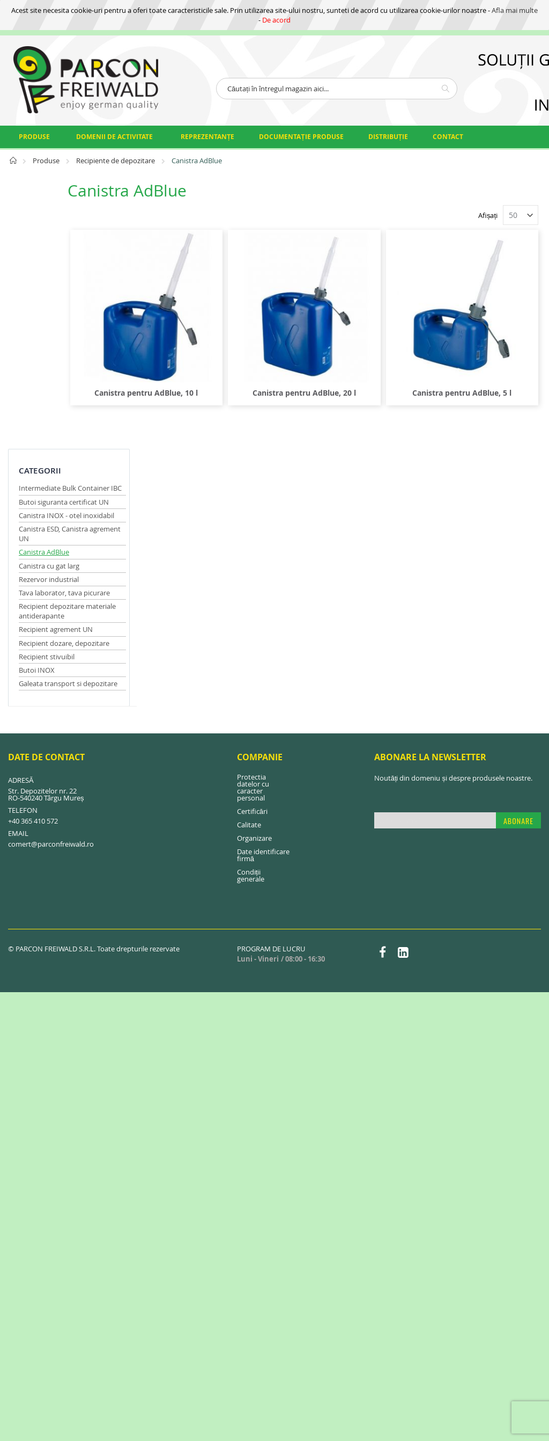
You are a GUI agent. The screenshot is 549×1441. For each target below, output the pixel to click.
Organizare (254, 581)
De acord (276, 20)
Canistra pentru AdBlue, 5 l (474, 368)
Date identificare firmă (263, 598)
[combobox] (336, 88)
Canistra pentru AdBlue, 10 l (207, 368)
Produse (47, 160)
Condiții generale (250, 618)
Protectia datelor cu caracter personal (253, 530)
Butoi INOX (37, 413)
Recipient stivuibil (47, 399)
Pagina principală (14, 163)
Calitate (249, 568)
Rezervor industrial (49, 322)
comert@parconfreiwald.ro (51, 587)
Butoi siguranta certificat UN (64, 245)
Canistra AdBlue (44, 295)
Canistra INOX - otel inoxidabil (66, 258)
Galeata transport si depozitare (68, 426)
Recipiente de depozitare (116, 160)
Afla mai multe (515, 10)
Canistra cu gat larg (49, 309)
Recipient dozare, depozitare (64, 386)
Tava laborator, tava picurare (64, 335)
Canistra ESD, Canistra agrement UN (53, 276)
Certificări (252, 554)
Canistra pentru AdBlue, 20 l (341, 368)
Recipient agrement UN (56, 372)
